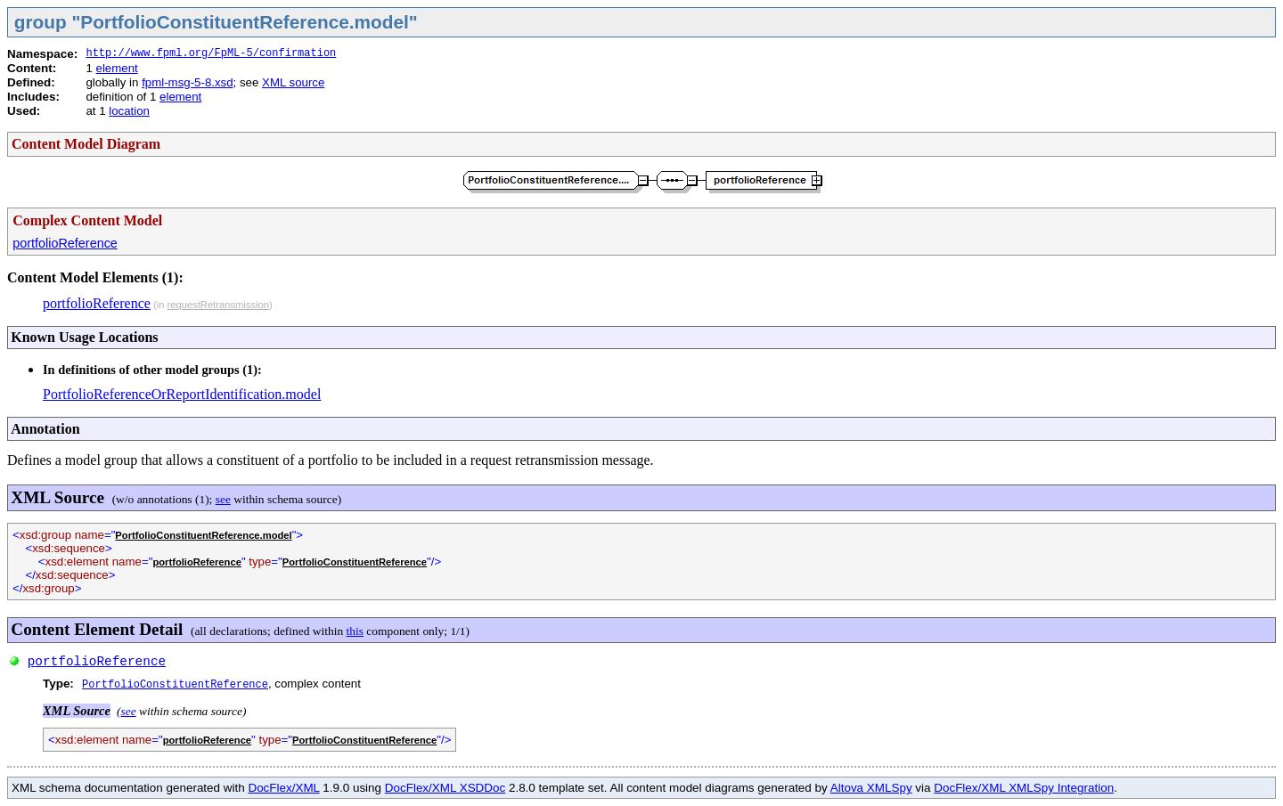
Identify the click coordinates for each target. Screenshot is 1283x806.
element (117, 68)
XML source (293, 82)
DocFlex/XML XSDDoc (445, 787)
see (223, 499)
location (129, 111)
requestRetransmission (217, 304)
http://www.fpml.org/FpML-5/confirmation (211, 53)
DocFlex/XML (283, 787)
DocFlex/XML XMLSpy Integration (1024, 787)
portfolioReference (65, 243)
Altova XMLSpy (871, 787)
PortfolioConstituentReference (354, 562)
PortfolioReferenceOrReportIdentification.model (182, 394)
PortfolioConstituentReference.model (203, 535)
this (355, 631)
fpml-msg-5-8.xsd (187, 82)
